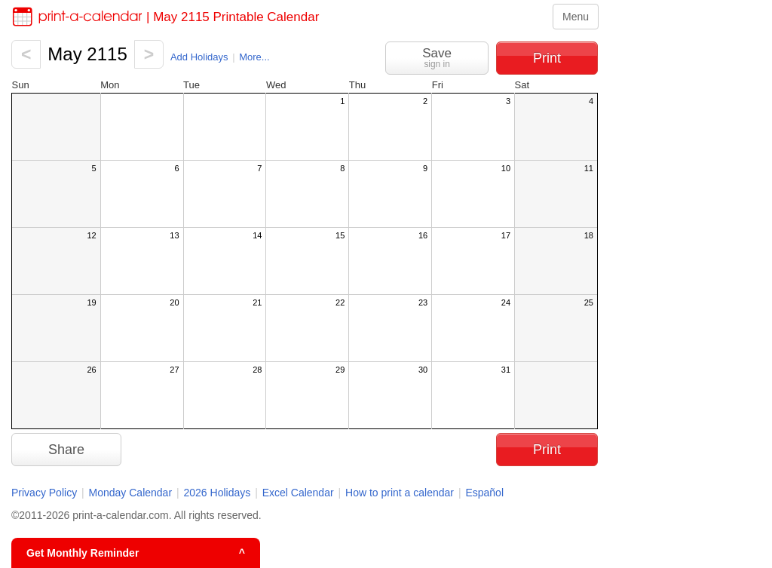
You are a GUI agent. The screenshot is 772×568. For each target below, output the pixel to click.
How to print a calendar (399, 493)
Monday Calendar (131, 493)
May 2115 (87, 54)
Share (66, 449)
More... (254, 57)
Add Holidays (199, 57)
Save (437, 57)
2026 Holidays (217, 493)
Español (484, 493)
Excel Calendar (299, 493)
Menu (575, 17)
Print (547, 58)
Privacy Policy (44, 493)
